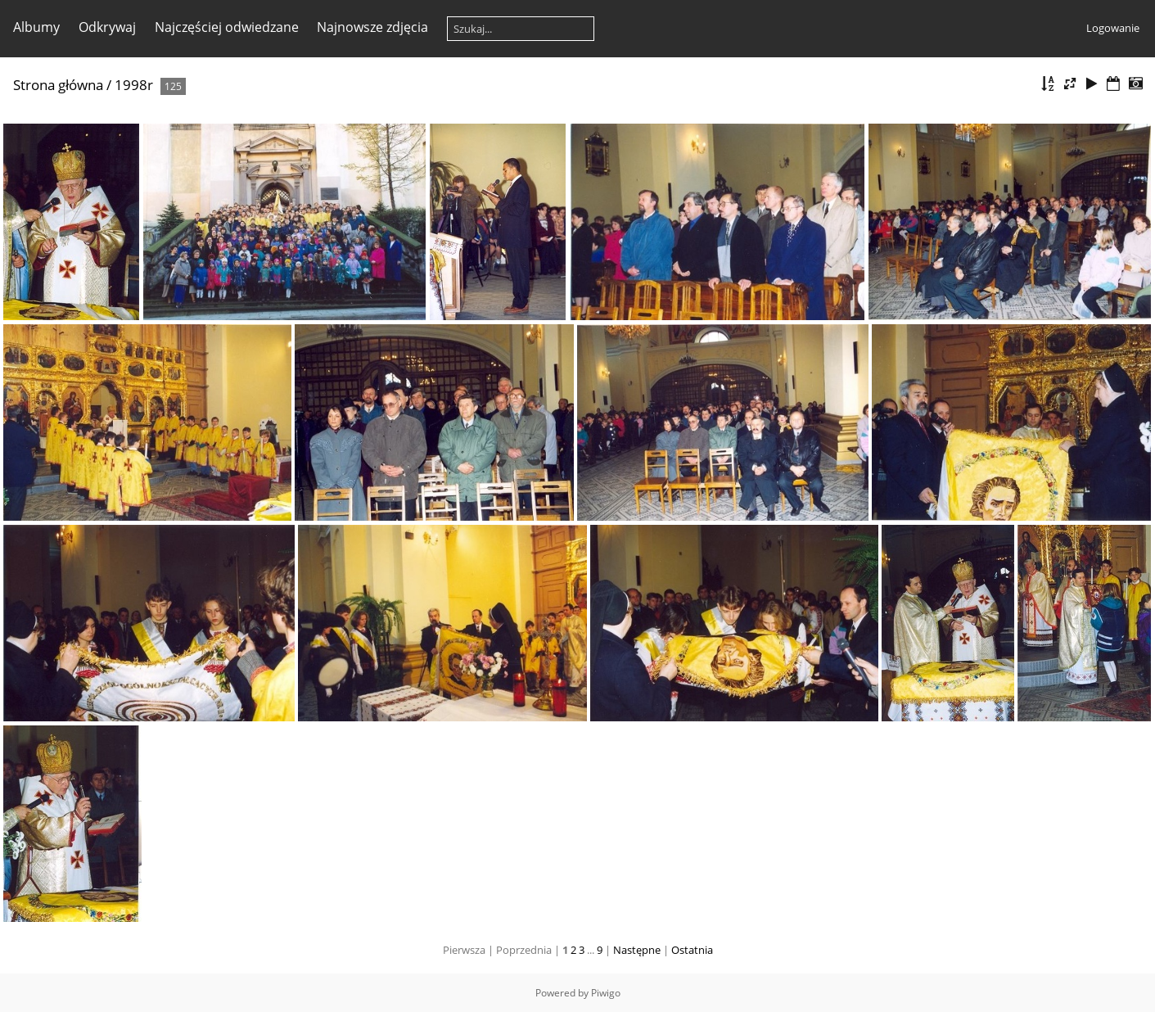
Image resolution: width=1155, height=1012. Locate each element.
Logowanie (1112, 27)
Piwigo (605, 993)
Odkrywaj (107, 27)
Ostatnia (692, 949)
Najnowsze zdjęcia (372, 27)
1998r (134, 84)
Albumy (36, 27)
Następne (637, 949)
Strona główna (58, 84)
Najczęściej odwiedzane (227, 27)
